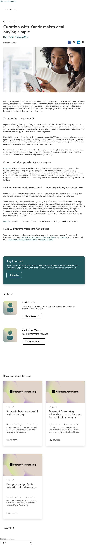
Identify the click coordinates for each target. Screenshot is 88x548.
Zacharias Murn (22, 37)
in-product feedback (42, 237)
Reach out (7, 221)
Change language (7, 539)
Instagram (63, 237)
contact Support (46, 239)
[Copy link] (83, 42)
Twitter (53, 237)
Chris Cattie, (8, 37)
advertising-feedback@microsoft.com (23, 239)
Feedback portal (27, 237)
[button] (69, 42)
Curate (6, 168)
